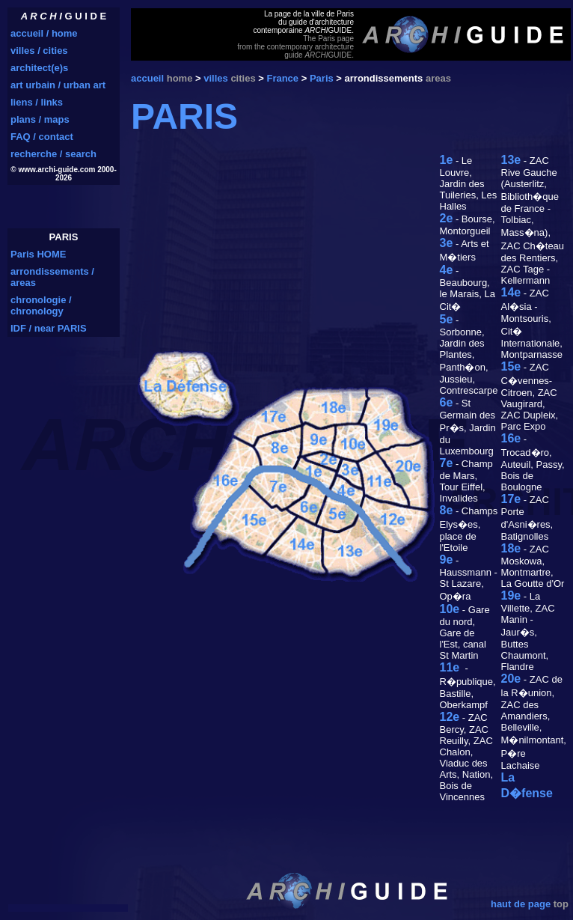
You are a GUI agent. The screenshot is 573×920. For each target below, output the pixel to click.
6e (446, 402)
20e (511, 678)
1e (446, 159)
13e (511, 159)
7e (446, 463)
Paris (322, 78)
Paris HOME (38, 254)
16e (511, 438)
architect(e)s (39, 67)
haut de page (521, 904)
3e (446, 243)
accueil (147, 78)
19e (511, 595)
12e (450, 716)
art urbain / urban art (57, 85)
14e (511, 292)
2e (446, 218)
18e (511, 548)
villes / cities (39, 50)
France (282, 78)
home (180, 78)
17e (511, 499)
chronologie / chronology (41, 305)
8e (446, 510)
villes (215, 78)
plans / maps (40, 119)
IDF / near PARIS (48, 328)
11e (450, 667)
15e (511, 366)
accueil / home (44, 33)
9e (446, 559)
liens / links (36, 102)
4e (446, 269)
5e (446, 319)
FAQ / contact (41, 136)
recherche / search (53, 153)
